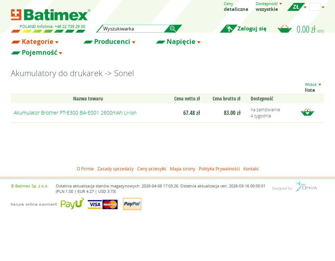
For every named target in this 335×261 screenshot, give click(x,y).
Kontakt (251, 168)
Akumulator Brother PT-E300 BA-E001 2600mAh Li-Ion (75, 112)
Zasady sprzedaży (115, 168)
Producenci (112, 41)
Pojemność (39, 52)
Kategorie (38, 41)
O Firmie (85, 168)
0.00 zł (310, 29)
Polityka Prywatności (219, 168)
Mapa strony (182, 168)
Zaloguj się (252, 28)
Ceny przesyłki (151, 168)
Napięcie (181, 41)
